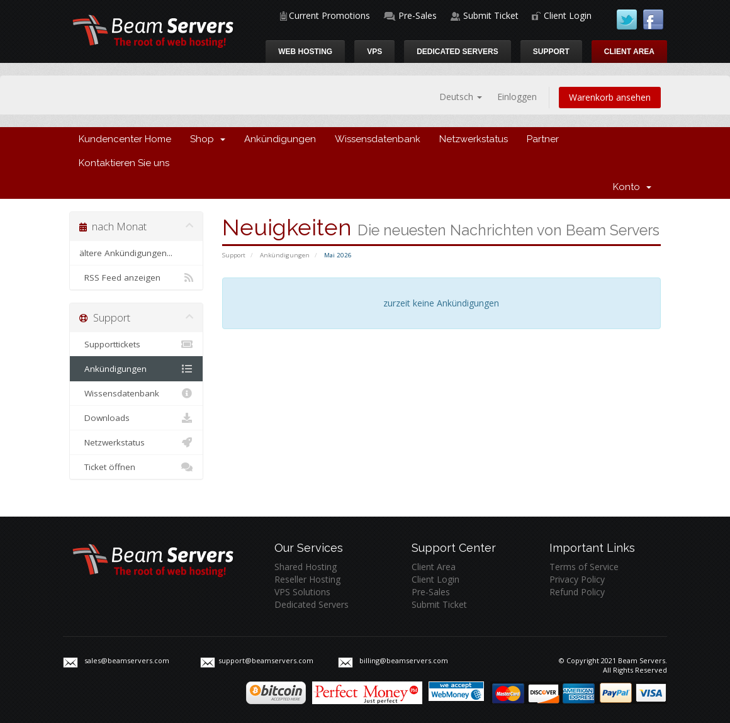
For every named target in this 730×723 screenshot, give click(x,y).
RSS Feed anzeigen (136, 277)
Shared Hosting (305, 567)
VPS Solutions (302, 592)
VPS (374, 51)
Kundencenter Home (125, 139)
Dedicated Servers (457, 51)
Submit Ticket (491, 15)
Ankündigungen (280, 139)
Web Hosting (305, 51)
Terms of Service (584, 567)
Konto (632, 187)
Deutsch (460, 97)
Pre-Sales (417, 15)
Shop (207, 139)
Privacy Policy (577, 579)
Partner (543, 139)
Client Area (629, 51)
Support (551, 51)
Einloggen (517, 97)
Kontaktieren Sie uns (124, 163)
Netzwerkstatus (473, 139)
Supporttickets (136, 344)
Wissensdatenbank (377, 139)
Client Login (568, 15)
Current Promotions (329, 15)
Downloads (136, 417)
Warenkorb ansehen (610, 97)
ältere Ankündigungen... (125, 253)
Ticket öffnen (136, 466)
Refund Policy (577, 592)
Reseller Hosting (307, 579)
